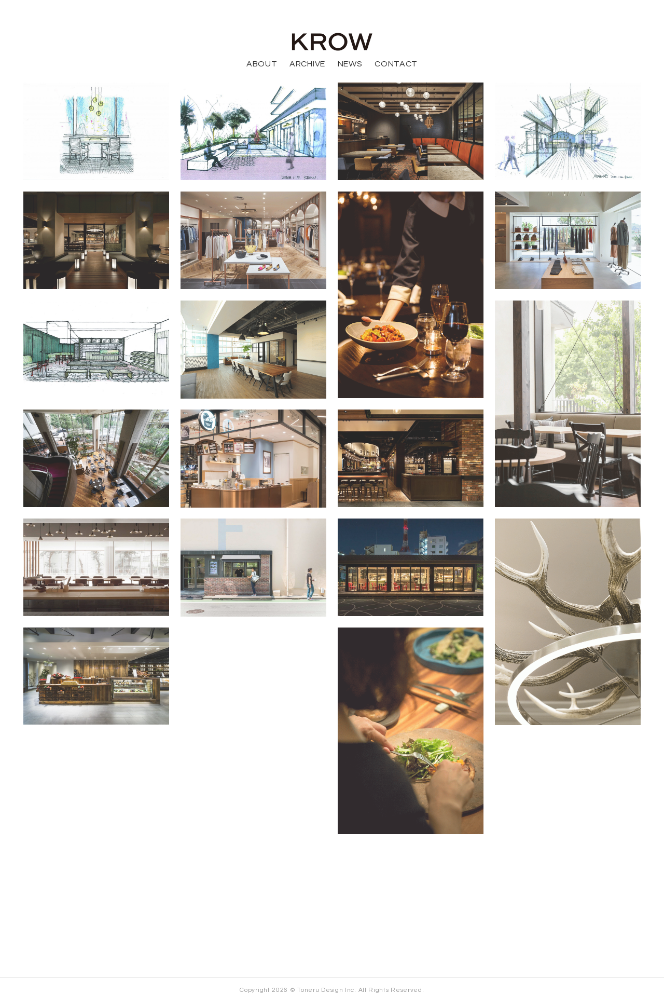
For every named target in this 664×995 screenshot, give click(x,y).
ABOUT (262, 64)
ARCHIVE (307, 64)
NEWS (350, 64)
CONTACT (396, 64)
